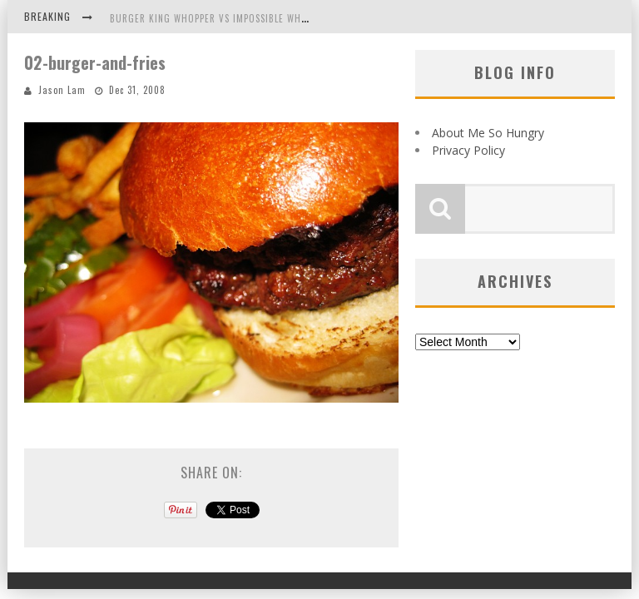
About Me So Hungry (488, 133)
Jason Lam (62, 90)
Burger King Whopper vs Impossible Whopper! (221, 18)
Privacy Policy (468, 150)
